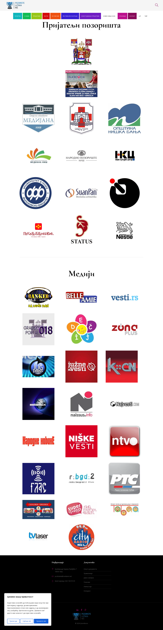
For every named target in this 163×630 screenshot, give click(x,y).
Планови (87, 582)
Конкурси (87, 591)
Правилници (88, 573)
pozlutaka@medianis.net (63, 576)
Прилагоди (13, 621)
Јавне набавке (89, 578)
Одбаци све (27, 621)
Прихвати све (41, 621)
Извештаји (87, 587)
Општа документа (90, 569)
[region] (27, 610)
